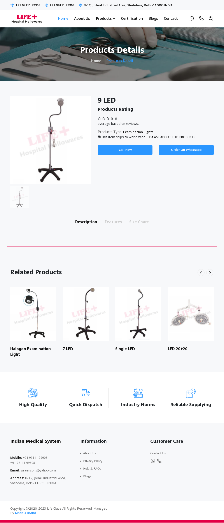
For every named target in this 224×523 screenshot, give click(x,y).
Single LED (125, 349)
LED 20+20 (178, 349)
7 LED (68, 349)
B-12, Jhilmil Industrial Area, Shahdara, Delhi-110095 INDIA (135, 5)
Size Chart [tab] (142, 222)
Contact (171, 18)
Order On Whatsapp (186, 150)
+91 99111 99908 (66, 5)
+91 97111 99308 (29, 5)
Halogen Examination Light (31, 352)
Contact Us (158, 454)
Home (63, 18)
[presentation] (201, 273)
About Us (82, 18)
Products (105, 18)
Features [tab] (114, 222)
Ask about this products (174, 137)
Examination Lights (139, 131)
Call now (125, 150)
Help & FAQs (93, 469)
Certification (132, 18)
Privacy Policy (93, 461)
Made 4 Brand (26, 513)
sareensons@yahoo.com (39, 470)
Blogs (153, 18)
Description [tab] (83, 222)
